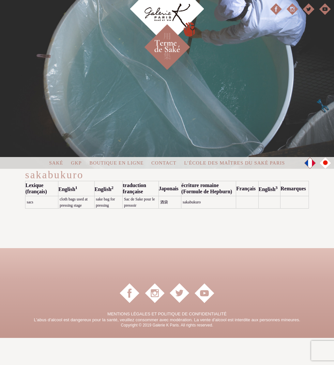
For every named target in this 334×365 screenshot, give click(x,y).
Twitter (308, 9)
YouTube (325, 9)
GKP (76, 190)
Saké (56, 190)
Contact (163, 190)
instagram (292, 9)
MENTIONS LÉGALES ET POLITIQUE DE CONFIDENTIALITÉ (166, 341)
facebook (276, 9)
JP (325, 190)
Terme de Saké (178, 39)
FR (310, 190)
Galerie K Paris (167, 23)
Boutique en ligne (116, 190)
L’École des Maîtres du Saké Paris (234, 190)
